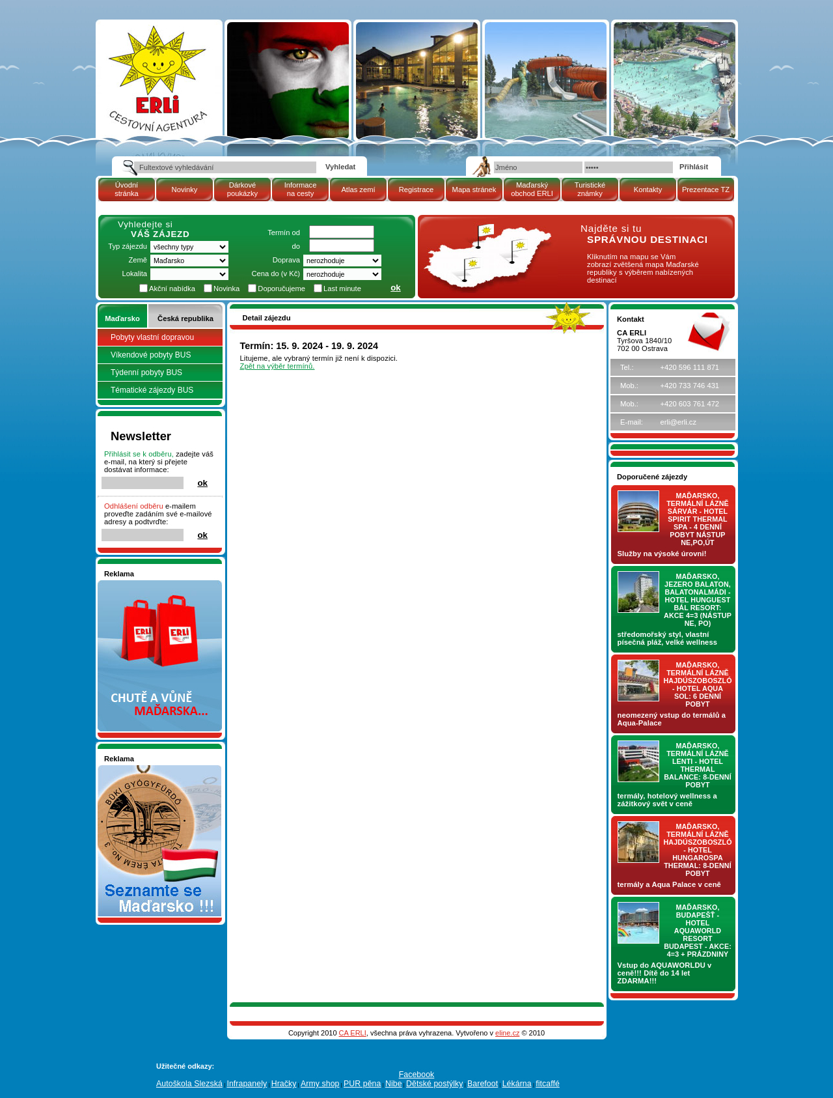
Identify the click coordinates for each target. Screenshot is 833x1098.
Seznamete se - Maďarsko (147, 769)
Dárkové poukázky (242, 189)
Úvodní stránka (127, 189)
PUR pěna (362, 1083)
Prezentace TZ (706, 189)
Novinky (185, 189)
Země (137, 260)
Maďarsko (122, 318)
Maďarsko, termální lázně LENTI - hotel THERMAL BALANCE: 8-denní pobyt (697, 765)
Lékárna (517, 1083)
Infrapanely (246, 1083)
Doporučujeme (281, 288)
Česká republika (185, 318)
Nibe (393, 1083)
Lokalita (134, 273)
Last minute (342, 288)
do (296, 246)
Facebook (417, 1074)
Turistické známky (590, 189)
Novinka (226, 288)
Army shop (320, 1083)
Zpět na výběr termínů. (277, 366)
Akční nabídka (172, 288)
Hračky (284, 1083)
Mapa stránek (474, 189)
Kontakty (648, 189)
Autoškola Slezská (189, 1083)
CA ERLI (352, 1033)
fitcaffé (548, 1083)
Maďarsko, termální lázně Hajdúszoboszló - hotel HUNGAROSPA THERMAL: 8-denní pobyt (698, 850)
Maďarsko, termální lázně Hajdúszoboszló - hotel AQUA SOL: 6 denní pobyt (698, 684)
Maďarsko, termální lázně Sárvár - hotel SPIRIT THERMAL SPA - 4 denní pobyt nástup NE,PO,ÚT (697, 519)
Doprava (286, 260)
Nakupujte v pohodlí (137, 584)
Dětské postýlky (434, 1083)
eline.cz (507, 1033)
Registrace (416, 189)
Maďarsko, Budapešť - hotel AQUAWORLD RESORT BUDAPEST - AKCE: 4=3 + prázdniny (697, 930)
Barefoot (482, 1083)
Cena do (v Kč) (275, 273)
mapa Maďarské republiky (486, 230)
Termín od (283, 232)
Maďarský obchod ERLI (532, 189)
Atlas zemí (358, 189)
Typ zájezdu (127, 246)
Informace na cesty (300, 189)
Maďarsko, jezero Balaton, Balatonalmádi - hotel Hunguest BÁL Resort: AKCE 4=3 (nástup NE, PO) (697, 599)
